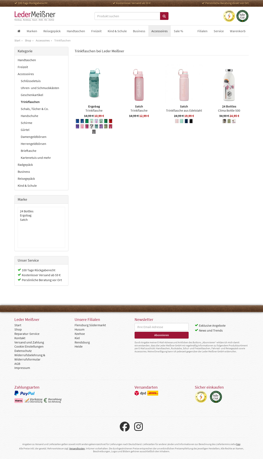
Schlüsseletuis (31, 81)
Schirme (26, 123)
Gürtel (25, 130)
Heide (79, 346)
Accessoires (26, 74)
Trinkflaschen (30, 102)
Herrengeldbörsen (33, 144)
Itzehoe (80, 334)
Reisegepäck (26, 178)
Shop (18, 329)
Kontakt (19, 338)
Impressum (22, 368)
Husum (79, 329)
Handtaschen (27, 60)
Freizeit (23, 67)
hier (238, 444)
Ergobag (25, 215)
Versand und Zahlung (29, 342)
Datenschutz (23, 351)
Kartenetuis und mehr (36, 158)
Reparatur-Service (26, 334)
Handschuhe (29, 116)
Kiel (77, 338)
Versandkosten (77, 448)
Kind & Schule (27, 185)
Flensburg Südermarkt (90, 325)
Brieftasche (28, 151)
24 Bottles (26, 211)
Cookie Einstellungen (29, 346)
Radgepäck (25, 165)
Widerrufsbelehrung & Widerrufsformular (29, 357)
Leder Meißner (34, 16)
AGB (17, 364)
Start (17, 325)
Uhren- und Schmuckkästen (40, 88)
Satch (24, 219)
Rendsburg (82, 342)
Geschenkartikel (32, 95)
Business (24, 171)
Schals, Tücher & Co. (35, 109)
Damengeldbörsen (33, 137)
